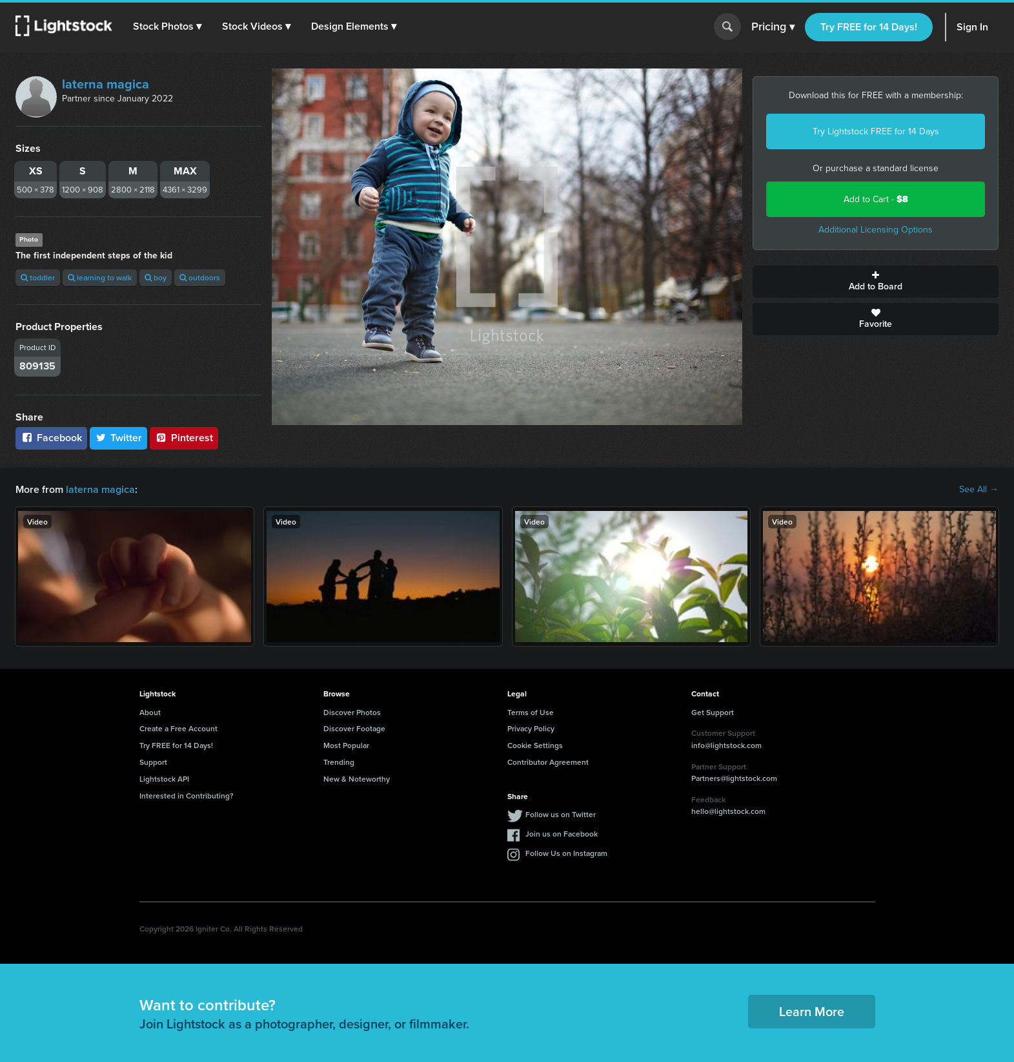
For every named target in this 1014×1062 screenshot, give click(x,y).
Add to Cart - (876, 199)
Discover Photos (352, 712)
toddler (38, 277)
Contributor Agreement (548, 761)
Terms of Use (530, 712)
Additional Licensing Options (875, 229)
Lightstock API (164, 778)
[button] (167, 26)
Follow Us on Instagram (566, 853)
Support (153, 761)
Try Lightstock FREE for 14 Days (876, 131)
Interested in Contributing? (186, 795)
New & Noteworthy (356, 778)
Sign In (972, 26)
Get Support (712, 712)
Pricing (773, 27)
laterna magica (105, 84)
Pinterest (184, 437)
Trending (338, 761)
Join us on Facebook (561, 833)
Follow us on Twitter (560, 814)
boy (156, 277)
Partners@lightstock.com (734, 778)
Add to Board (875, 282)
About (150, 712)
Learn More (811, 1011)
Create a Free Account (178, 728)
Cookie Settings (535, 745)
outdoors (199, 277)
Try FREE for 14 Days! (868, 26)
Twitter (119, 437)
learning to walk (100, 277)
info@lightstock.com (726, 745)
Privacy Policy (530, 728)
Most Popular (346, 745)
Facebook (51, 437)
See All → (979, 489)
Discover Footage (354, 728)
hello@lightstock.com (728, 811)
